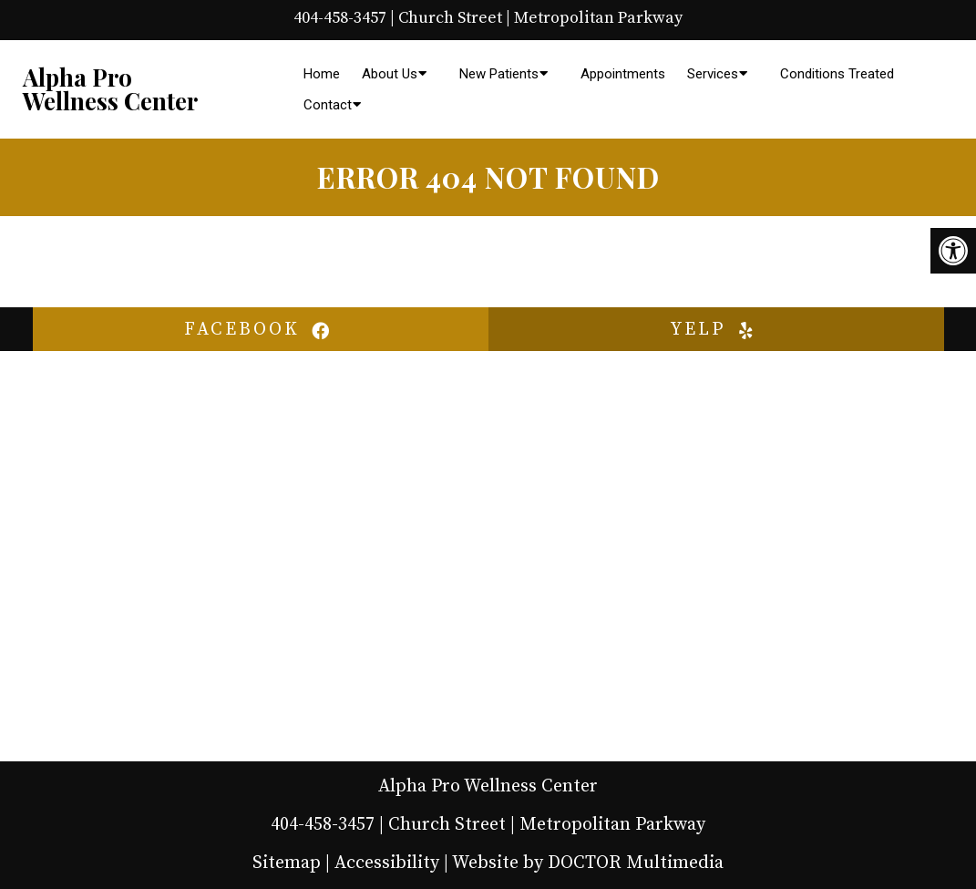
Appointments (622, 74)
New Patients (499, 74)
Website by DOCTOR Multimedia (588, 863)
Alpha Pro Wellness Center (110, 89)
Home (321, 74)
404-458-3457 (339, 17)
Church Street (450, 17)
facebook (260, 329)
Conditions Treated (837, 74)
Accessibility (386, 863)
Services (712, 74)
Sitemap (286, 863)
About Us (389, 74)
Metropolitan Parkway (598, 17)
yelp (716, 329)
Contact (327, 105)
